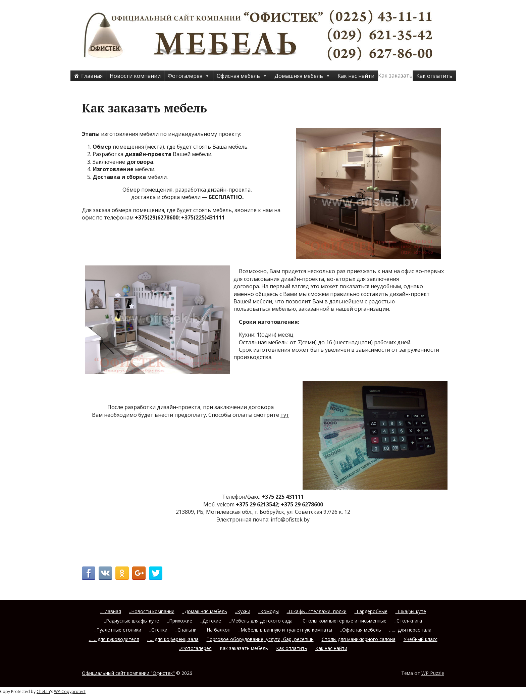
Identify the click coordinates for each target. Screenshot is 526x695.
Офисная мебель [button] (242, 76)
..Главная (110, 611)
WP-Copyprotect (70, 691)
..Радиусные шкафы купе (131, 620)
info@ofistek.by (290, 519)
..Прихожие (179, 620)
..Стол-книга (408, 620)
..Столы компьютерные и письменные (343, 620)
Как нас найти (355, 76)
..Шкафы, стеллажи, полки (317, 611)
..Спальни (186, 630)
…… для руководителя (114, 639)
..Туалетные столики (118, 630)
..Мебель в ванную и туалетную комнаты (285, 630)
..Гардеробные (371, 611)
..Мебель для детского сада (261, 620)
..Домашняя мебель (204, 611)
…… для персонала (410, 630)
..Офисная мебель (360, 630)
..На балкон (217, 630)
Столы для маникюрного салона (359, 639)
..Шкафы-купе (411, 611)
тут (284, 414)
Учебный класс (420, 639)
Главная (92, 76)
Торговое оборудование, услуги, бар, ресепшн (260, 639)
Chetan (43, 691)
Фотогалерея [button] (189, 76)
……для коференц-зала (173, 639)
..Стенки (158, 630)
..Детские (210, 620)
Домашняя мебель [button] (302, 76)
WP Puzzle (432, 673)
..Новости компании (151, 611)
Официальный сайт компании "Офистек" (128, 673)
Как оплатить (434, 76)
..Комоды (268, 611)
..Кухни (242, 611)
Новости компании (135, 76)
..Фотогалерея (195, 648)
